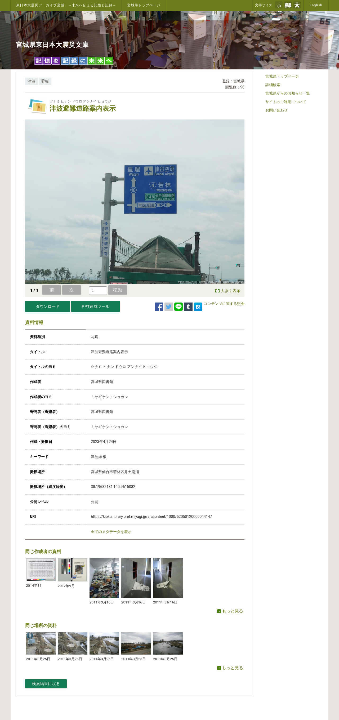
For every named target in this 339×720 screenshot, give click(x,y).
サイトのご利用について (285, 102)
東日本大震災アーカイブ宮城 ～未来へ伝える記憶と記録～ (66, 5)
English (316, 5)
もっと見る (230, 611)
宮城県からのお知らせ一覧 (287, 93)
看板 (45, 81)
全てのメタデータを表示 (111, 532)
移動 (117, 289)
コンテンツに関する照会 (224, 303)
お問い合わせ (276, 110)
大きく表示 (230, 290)
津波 (31, 81)
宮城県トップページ (143, 5)
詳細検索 (272, 85)
